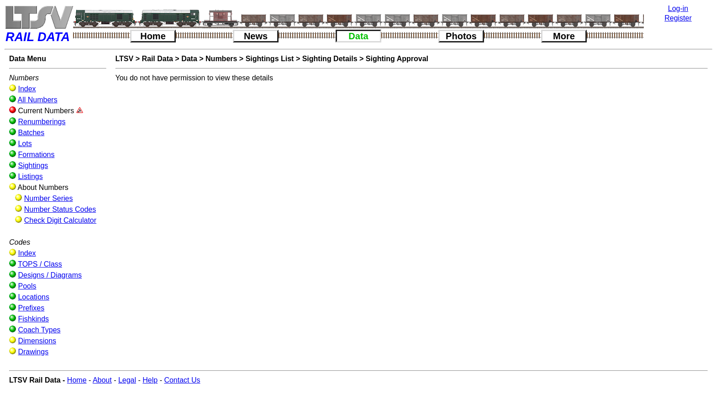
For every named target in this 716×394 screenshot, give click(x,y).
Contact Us (182, 380)
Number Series (48, 198)
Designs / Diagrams (50, 275)
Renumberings (41, 122)
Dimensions (37, 341)
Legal (127, 380)
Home (153, 36)
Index (27, 89)
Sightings (33, 165)
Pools (27, 286)
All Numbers (38, 100)
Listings (30, 176)
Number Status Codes (60, 209)
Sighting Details (330, 59)
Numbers (221, 59)
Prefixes (31, 308)
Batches (31, 133)
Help (150, 380)
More (564, 36)
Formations (36, 154)
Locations (33, 297)
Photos (461, 36)
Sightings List (270, 59)
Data (358, 36)
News (256, 36)
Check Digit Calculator (60, 220)
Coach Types (39, 330)
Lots (25, 143)
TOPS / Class (40, 264)
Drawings (33, 352)
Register (678, 18)
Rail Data (157, 59)
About (102, 380)
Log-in (678, 8)
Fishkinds (33, 319)
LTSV (125, 59)
